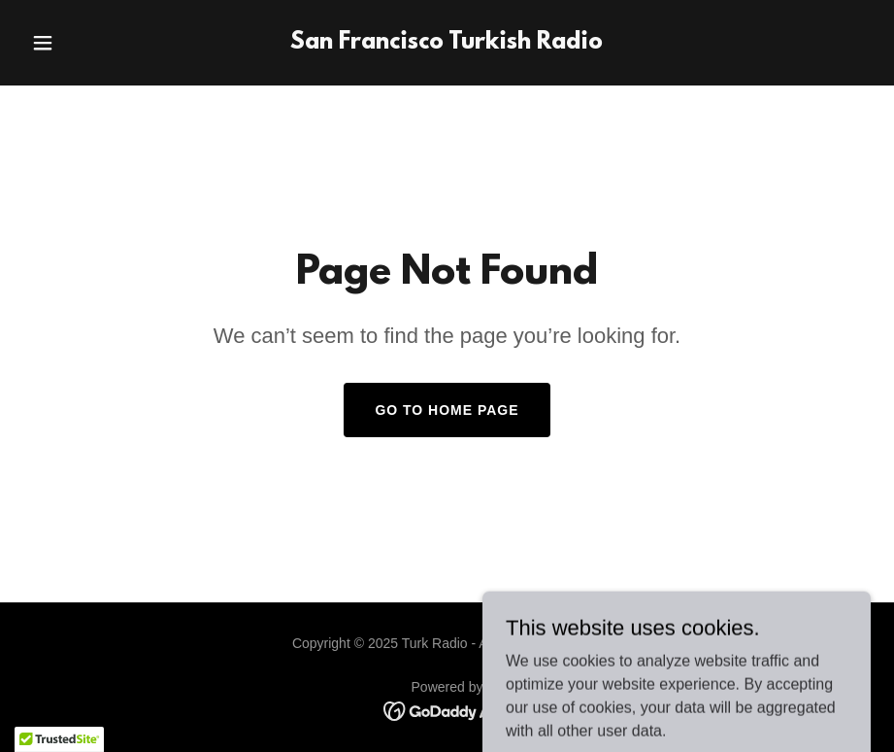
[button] (86, 42)
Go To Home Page (446, 410)
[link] (446, 43)
